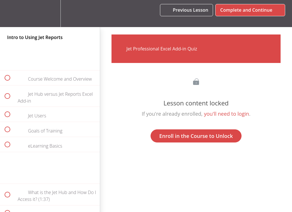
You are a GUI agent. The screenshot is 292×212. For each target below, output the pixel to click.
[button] (10, 13)
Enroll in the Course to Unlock (196, 135)
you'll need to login (226, 113)
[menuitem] (49, 13)
